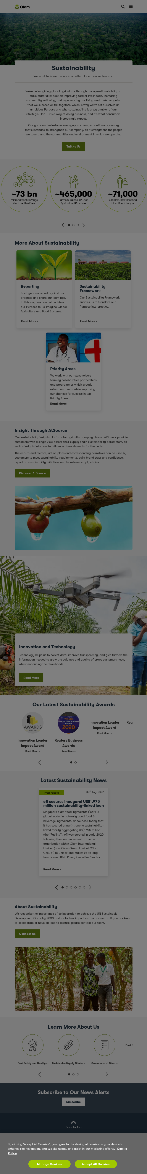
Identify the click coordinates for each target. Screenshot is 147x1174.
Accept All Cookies (96, 1167)
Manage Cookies (49, 1167)
